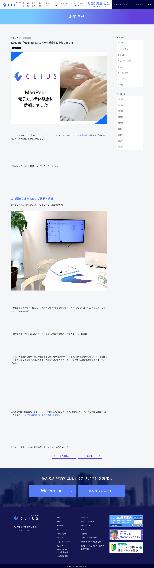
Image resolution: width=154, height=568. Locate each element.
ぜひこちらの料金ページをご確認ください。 (41, 415)
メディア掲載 (123, 73)
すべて (120, 43)
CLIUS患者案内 (62, 556)
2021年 (120, 129)
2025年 (120, 105)
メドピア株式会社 (79, 135)
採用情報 (84, 534)
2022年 (120, 123)
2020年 (120, 135)
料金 (40, 4)
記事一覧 (60, 525)
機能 (23, 4)
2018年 (120, 147)
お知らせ (55, 4)
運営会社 (84, 529)
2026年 (120, 99)
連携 (28, 4)
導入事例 (33, 4)
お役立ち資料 (46, 4)
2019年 (120, 141)
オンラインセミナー (78, 4)
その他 (120, 85)
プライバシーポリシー (89, 537)
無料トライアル (123, 4)
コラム (120, 67)
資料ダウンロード (143, 4)
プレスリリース (124, 79)
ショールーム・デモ (65, 4)
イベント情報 (123, 49)
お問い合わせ (86, 525)
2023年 (120, 117)
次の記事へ (89, 456)
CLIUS (12, 4)
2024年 (120, 111)
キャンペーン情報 (124, 61)
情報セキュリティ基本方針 (91, 542)
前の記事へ (64, 456)
